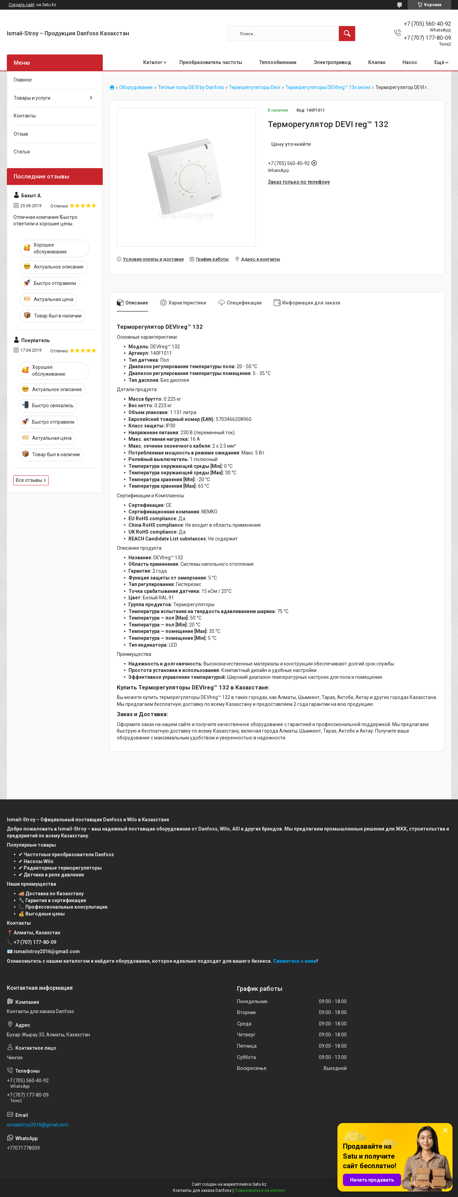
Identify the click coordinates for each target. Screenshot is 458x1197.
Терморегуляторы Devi (254, 87)
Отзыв (21, 134)
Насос (410, 62)
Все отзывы (29, 480)
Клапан (376, 62)
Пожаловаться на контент (260, 1190)
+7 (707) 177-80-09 (35, 942)
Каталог (152, 62)
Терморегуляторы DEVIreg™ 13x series (328, 87)
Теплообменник (278, 62)
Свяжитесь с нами (295, 961)
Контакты (25, 116)
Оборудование (136, 87)
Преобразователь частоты (211, 62)
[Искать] (347, 33)
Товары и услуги (32, 98)
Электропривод (332, 62)
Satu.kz (259, 1184)
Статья (22, 151)
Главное (23, 80)
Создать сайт (22, 4)
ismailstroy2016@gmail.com (38, 1124)
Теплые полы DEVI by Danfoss (191, 87)
